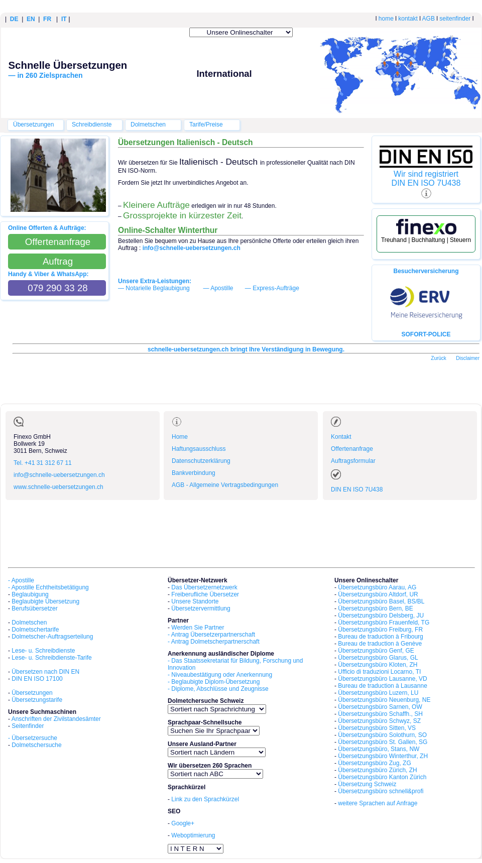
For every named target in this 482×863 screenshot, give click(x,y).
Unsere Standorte (194, 601)
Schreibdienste (91, 124)
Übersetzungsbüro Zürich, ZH (377, 770)
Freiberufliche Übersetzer (205, 594)
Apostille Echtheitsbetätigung (50, 587)
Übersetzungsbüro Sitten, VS (377, 727)
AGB (428, 18)
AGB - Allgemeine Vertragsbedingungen (225, 484)
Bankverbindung (193, 472)
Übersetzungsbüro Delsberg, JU (381, 615)
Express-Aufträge (276, 288)
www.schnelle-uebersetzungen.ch (58, 486)
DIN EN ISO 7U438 (426, 183)
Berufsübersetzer (34, 608)
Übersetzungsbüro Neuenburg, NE (384, 699)
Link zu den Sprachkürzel (205, 799)
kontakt (408, 18)
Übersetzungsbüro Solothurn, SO (382, 734)
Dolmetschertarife (35, 629)
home (386, 18)
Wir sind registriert (426, 174)
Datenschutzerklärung (201, 460)
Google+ (182, 823)
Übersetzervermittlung (200, 608)
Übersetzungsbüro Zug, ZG (374, 763)
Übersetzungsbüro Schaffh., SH (380, 713)
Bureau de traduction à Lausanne (382, 685)
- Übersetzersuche (32, 738)
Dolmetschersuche (36, 745)
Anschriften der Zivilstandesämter (56, 718)
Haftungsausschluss (198, 448)
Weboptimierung (193, 835)
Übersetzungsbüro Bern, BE (375, 608)
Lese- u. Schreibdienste (43, 650)
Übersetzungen (33, 124)
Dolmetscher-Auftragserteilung (52, 636)
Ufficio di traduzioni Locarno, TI (379, 671)
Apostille (221, 288)
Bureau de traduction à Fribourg (380, 636)
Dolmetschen (148, 124)
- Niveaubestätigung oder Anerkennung (220, 674)
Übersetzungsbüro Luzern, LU (378, 692)
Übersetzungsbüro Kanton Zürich (382, 777)
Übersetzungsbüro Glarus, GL (378, 657)
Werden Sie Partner (197, 627)
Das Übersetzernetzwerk (204, 587)
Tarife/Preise (206, 124)
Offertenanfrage (352, 448)
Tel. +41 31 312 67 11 (43, 462)
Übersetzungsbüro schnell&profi (380, 791)
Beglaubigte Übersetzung (45, 601)
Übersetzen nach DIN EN (45, 671)
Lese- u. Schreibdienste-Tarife (51, 657)
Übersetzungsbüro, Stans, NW (378, 749)
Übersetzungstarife (37, 699)
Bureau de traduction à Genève (380, 643)
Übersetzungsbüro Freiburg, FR (380, 629)
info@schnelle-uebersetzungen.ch (59, 474)
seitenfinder (454, 18)
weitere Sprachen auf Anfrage (377, 803)
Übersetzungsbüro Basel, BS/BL (381, 601)
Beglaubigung (30, 594)
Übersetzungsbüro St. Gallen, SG (382, 742)
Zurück (438, 358)
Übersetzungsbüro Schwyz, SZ (379, 720)
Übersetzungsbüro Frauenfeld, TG (383, 622)
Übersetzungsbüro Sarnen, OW (380, 706)
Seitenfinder (28, 725)
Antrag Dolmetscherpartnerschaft (215, 641)
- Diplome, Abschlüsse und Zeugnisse (218, 688)
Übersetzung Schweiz (367, 784)
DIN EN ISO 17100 (37, 678)
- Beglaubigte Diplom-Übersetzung (214, 681)
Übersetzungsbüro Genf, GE (376, 650)
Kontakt (341, 436)
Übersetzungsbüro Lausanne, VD (382, 678)
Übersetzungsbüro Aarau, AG (377, 587)
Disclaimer (467, 358)
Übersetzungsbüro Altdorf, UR (378, 594)
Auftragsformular (353, 460)
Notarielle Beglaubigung (157, 288)
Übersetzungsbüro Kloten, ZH (377, 664)
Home (180, 436)
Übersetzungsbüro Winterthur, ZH (383, 756)
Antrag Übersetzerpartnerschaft (213, 634)
